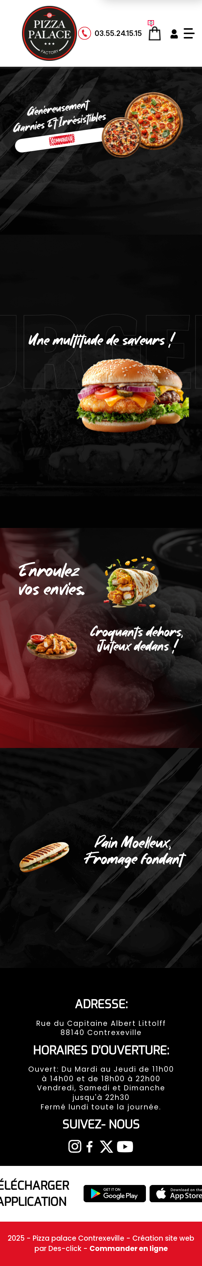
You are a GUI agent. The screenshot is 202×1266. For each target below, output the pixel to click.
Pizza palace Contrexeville (79, 1238)
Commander (62, 140)
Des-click (64, 1249)
